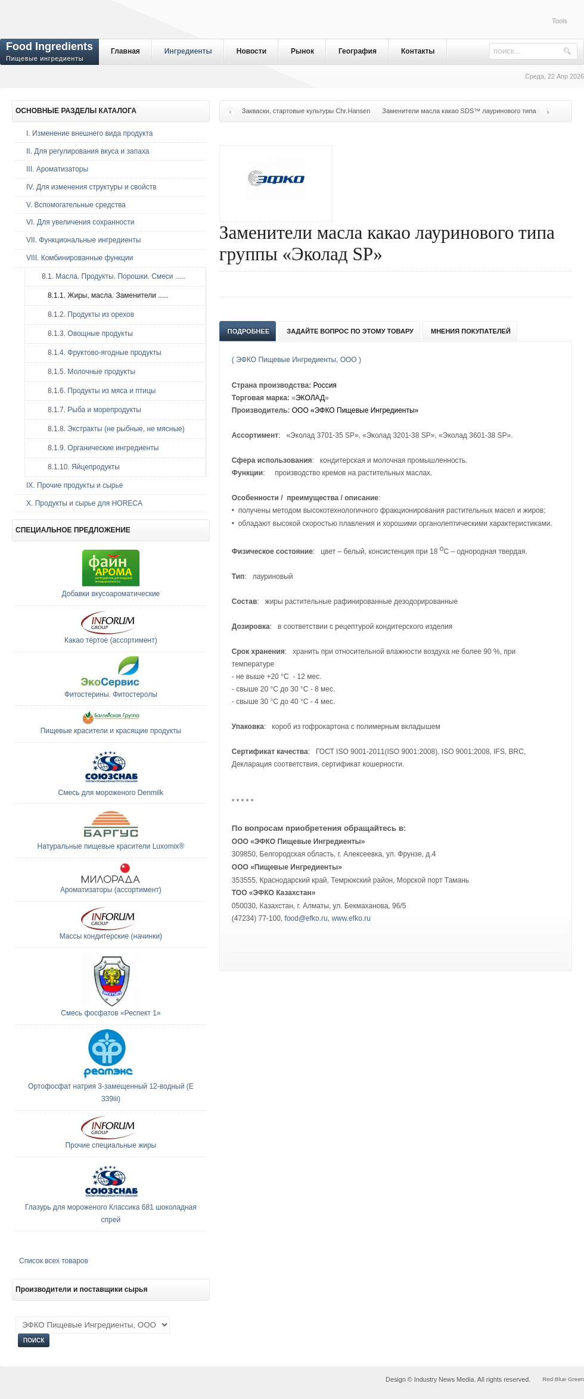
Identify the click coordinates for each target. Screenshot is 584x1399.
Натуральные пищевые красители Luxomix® (111, 846)
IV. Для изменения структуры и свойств (91, 187)
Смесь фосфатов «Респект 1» (110, 1013)
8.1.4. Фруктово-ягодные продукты (98, 352)
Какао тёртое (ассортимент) (110, 640)
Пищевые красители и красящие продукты (111, 731)
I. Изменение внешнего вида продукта (89, 133)
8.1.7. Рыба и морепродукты (88, 410)
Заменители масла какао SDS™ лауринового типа (459, 110)
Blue (560, 1379)
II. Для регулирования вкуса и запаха (87, 151)
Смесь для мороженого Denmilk (111, 793)
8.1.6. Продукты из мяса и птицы (96, 391)
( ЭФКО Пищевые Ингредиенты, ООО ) (296, 360)
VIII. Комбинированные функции (79, 258)
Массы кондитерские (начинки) (111, 936)
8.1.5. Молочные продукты (85, 371)
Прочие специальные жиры (111, 1145)
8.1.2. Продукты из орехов (85, 314)
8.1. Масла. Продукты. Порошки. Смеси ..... (110, 276)
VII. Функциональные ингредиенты (83, 240)
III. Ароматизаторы (57, 169)
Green (576, 1379)
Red (547, 1379)
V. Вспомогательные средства (76, 205)
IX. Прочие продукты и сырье (74, 485)
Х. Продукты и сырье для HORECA (84, 503)
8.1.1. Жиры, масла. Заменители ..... (102, 295)
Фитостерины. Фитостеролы (110, 694)
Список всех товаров (53, 1261)
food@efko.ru (306, 918)
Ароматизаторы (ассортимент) (110, 890)
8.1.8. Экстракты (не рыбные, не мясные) (110, 429)
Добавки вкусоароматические (111, 594)
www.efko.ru (350, 918)
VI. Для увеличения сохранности (80, 222)
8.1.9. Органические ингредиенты (97, 448)
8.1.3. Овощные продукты (84, 333)
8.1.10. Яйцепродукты (78, 467)
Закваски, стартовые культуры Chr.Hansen (306, 110)
